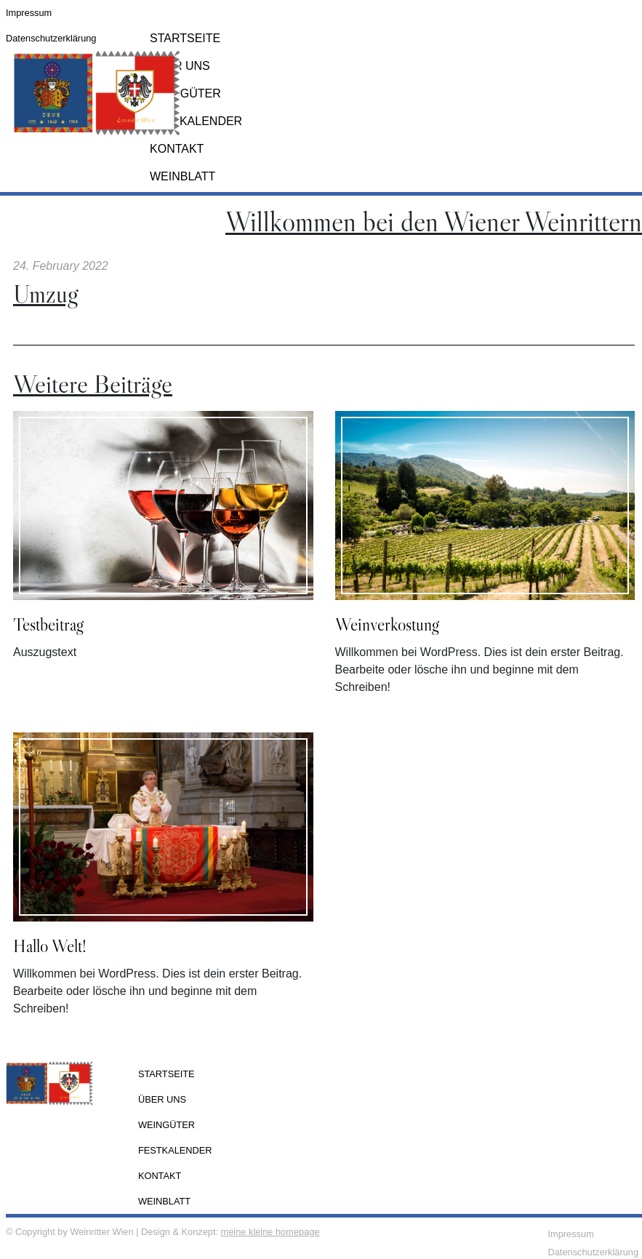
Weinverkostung (387, 624)
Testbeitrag (48, 624)
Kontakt (177, 149)
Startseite (166, 1073)
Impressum (29, 12)
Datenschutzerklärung (51, 38)
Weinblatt (182, 176)
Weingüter (185, 93)
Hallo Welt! (50, 945)
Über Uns (180, 66)
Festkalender (196, 121)
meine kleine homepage (270, 1231)
